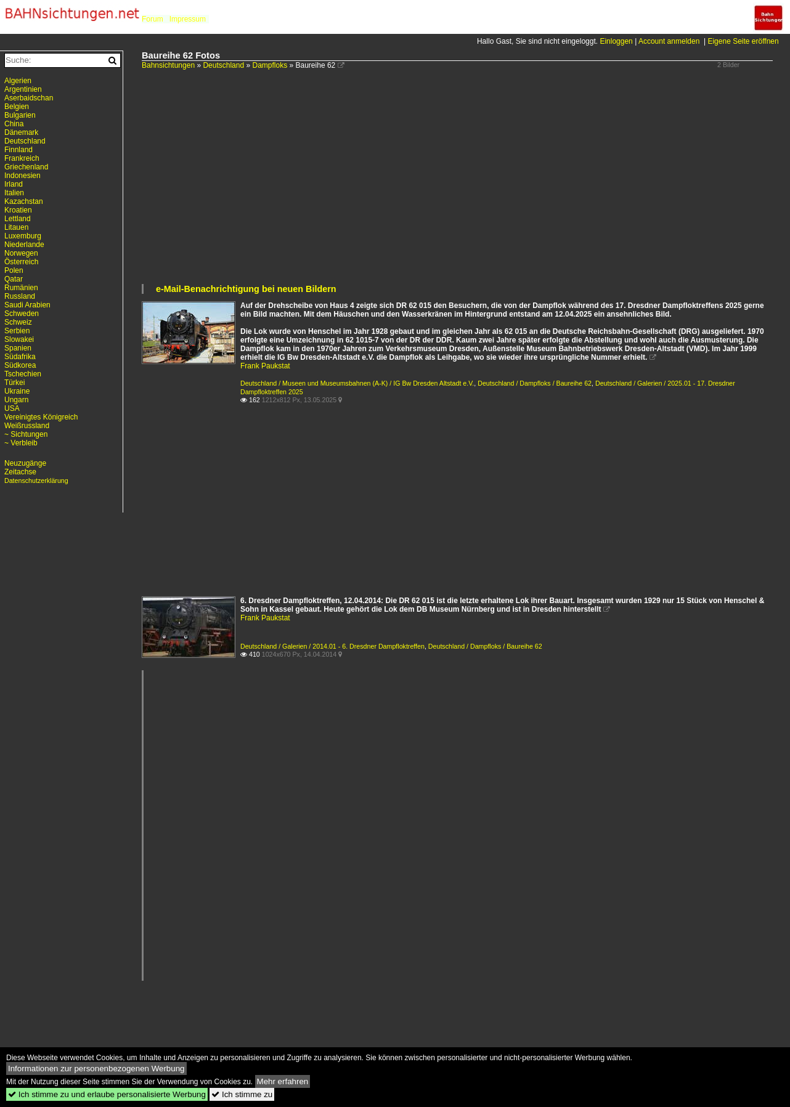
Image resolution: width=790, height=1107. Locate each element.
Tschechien (22, 374)
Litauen (16, 227)
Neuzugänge (25, 463)
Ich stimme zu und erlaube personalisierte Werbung (107, 1094)
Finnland (18, 149)
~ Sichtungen (25, 434)
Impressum (187, 19)
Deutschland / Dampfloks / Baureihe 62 (535, 383)
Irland (13, 184)
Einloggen (616, 41)
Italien (14, 193)
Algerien (17, 80)
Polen (13, 270)
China (13, 124)
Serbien (17, 330)
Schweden (21, 313)
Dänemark (21, 132)
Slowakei (19, 339)
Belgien (16, 106)
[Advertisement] (460, 190)
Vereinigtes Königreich (41, 417)
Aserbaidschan (28, 98)
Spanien (17, 348)
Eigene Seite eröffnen (742, 41)
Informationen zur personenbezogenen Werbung (96, 1068)
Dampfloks (269, 65)
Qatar (13, 279)
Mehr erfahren (283, 1081)
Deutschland (223, 65)
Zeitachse (20, 472)
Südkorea (20, 365)
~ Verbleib (21, 443)
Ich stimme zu (241, 1094)
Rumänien (21, 287)
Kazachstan (23, 201)
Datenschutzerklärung (36, 480)
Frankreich (21, 158)
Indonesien (22, 175)
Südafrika (20, 356)
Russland (19, 296)
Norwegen (21, 253)
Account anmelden (668, 41)
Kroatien (18, 210)
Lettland (17, 218)
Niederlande (24, 244)
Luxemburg (22, 236)
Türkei (14, 382)
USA (12, 408)
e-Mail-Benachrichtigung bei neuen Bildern (246, 289)
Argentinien (23, 89)
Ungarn (16, 399)
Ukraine (17, 391)
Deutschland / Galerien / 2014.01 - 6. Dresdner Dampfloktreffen (332, 646)
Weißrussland (26, 425)
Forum (152, 19)
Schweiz (18, 322)
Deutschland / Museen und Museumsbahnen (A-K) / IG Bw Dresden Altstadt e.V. (357, 383)
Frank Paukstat (265, 366)
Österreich (21, 261)
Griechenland (26, 167)
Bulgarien (20, 115)
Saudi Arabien (27, 305)
